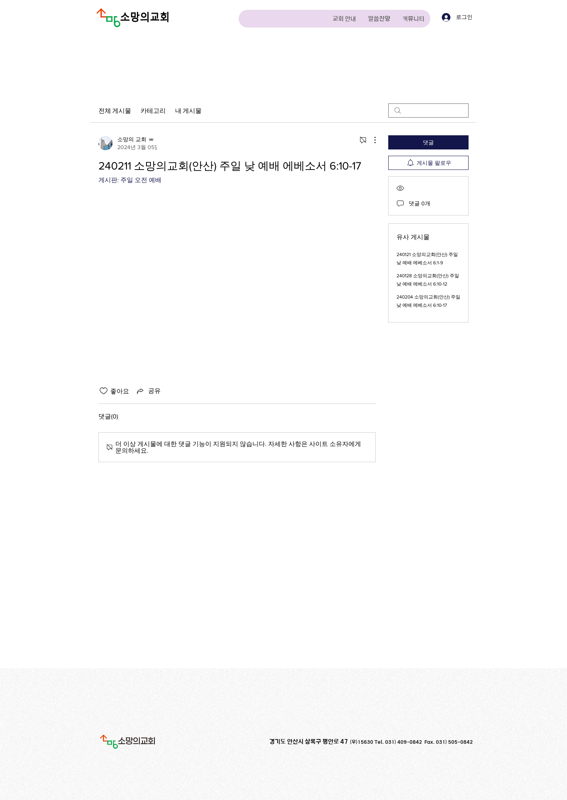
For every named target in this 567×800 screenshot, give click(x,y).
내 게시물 (188, 110)
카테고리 (153, 110)
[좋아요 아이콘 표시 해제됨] (103, 391)
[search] (428, 110)
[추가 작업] (371, 140)
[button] (344, 19)
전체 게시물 (114, 110)
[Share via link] (148, 391)
